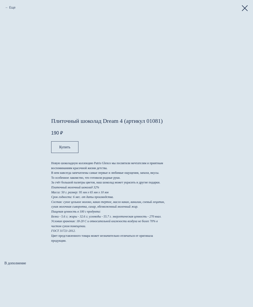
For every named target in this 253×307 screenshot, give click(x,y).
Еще (12, 7)
